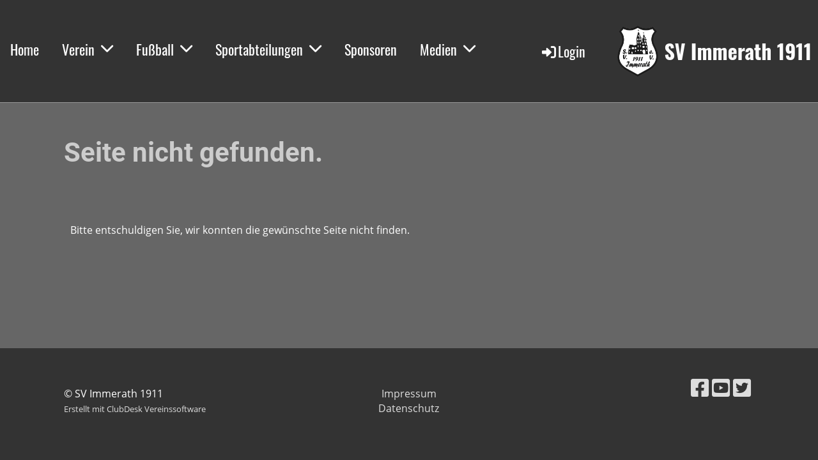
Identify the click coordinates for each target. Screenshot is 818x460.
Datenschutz (408, 408)
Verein (87, 49)
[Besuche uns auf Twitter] (742, 387)
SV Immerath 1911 (738, 51)
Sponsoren (370, 49)
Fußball (164, 49)
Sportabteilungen (268, 49)
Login (562, 51)
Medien (447, 49)
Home (24, 49)
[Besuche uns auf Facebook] (700, 387)
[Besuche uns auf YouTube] (721, 387)
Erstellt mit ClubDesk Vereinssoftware (135, 409)
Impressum (409, 394)
